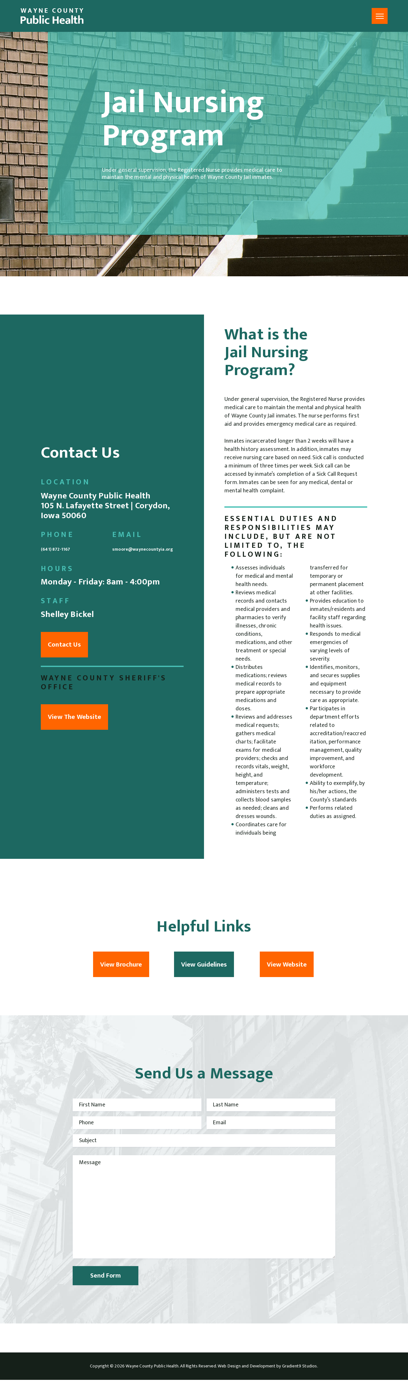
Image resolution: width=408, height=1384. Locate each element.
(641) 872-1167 (67, 540)
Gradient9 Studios (299, 1370)
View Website (287, 966)
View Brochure (121, 966)
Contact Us (71, 646)
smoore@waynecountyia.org (148, 545)
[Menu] (380, 16)
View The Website (81, 723)
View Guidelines (204, 966)
